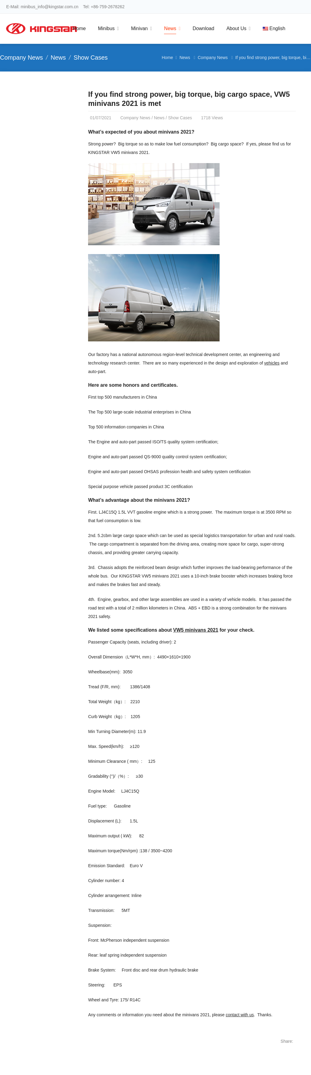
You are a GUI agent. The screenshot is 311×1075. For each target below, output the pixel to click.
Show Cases (90, 57)
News (58, 57)
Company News (21, 57)
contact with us (240, 1014)
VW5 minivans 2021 (195, 630)
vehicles (272, 363)
